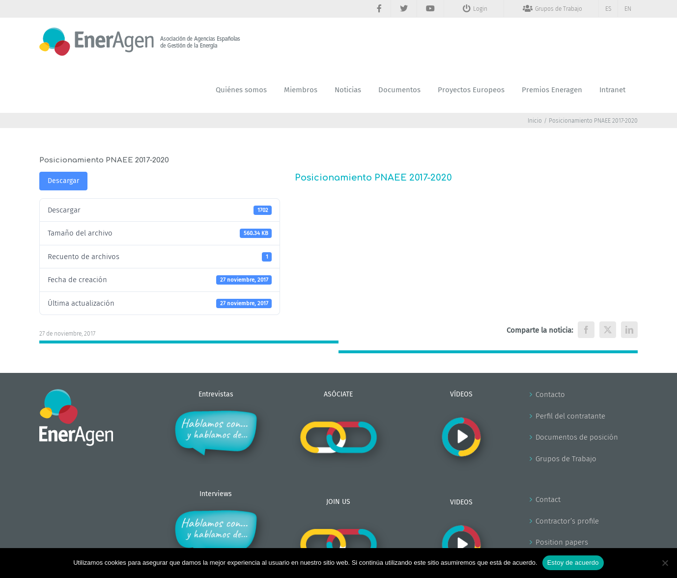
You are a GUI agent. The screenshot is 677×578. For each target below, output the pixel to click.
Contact (548, 499)
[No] (665, 563)
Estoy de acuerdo (573, 562)
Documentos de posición (577, 437)
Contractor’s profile (567, 521)
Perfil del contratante (570, 416)
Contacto (550, 394)
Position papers (562, 542)
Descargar (63, 181)
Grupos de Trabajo (566, 458)
